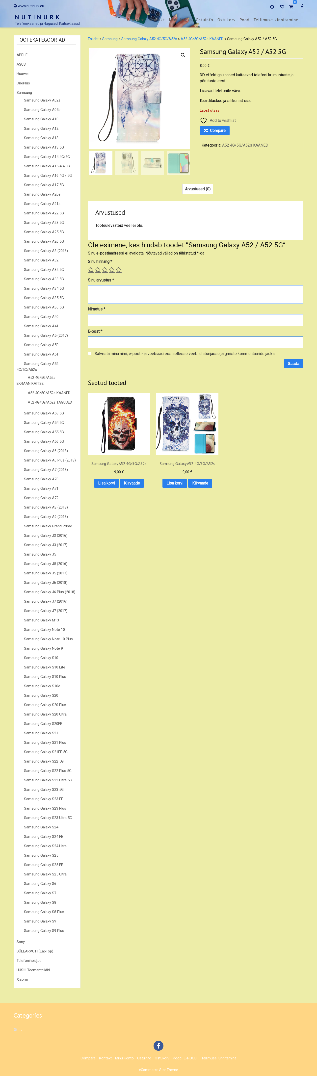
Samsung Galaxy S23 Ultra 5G (48, 818)
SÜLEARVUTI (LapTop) (35, 951)
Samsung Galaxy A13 (41, 138)
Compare (136, 20)
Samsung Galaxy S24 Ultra (45, 846)
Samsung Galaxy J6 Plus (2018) (49, 592)
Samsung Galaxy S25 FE (43, 865)
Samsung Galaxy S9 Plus (44, 930)
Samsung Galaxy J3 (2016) (45, 535)
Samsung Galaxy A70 (41, 479)
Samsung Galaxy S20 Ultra (45, 714)
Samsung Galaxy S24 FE (43, 836)
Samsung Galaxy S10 (41, 658)
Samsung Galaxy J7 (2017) (45, 611)
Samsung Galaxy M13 (41, 620)
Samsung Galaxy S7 (40, 893)
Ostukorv (226, 20)
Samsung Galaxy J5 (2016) (45, 564)
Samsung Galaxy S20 (41, 695)
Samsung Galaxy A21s (42, 204)
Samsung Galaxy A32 (41, 260)
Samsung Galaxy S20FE (43, 723)
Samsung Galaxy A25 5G (44, 232)
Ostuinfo (204, 20)
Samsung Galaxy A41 (41, 326)
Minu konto (180, 20)
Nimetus (96, 309)
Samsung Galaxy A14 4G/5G (47, 156)
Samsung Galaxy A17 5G (44, 185)
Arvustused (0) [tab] (198, 189)
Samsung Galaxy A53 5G (44, 413)
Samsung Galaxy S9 (40, 921)
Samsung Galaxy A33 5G (44, 279)
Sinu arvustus (101, 280)
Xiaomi (22, 979)
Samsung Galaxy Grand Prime (48, 526)
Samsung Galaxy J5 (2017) (45, 573)
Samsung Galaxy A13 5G (44, 147)
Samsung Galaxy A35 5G (44, 298)
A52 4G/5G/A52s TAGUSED (50, 402)
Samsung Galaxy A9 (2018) (46, 516)
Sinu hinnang (100, 261)
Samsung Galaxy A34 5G (44, 288)
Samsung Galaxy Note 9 (43, 648)
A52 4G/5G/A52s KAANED (49, 393)
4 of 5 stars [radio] (112, 270)
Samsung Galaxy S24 (41, 827)
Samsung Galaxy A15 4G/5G (47, 166)
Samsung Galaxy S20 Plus (45, 705)
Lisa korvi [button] (111, 473)
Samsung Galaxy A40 (41, 316)
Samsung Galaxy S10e (42, 686)
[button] (183, 55)
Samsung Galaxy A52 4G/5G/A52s (149, 39)
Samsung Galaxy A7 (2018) (46, 469)
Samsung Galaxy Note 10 (44, 629)
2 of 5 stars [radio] (98, 270)
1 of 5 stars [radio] (91, 270)
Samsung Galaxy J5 (40, 554)
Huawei (22, 74)
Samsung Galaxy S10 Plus (45, 676)
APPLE (22, 55)
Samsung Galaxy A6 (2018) (46, 451)
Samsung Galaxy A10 (41, 119)
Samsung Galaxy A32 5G (44, 269)
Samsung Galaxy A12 (41, 128)
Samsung (24, 92)
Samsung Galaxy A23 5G (44, 222)
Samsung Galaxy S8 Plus (44, 912)
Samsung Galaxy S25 (41, 855)
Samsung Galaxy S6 (40, 883)
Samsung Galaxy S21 (41, 733)
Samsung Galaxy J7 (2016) (45, 601)
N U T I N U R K (37, 17)
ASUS (21, 64)
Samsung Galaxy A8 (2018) (46, 507)
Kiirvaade (112, 486)
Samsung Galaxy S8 (40, 902)
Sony (21, 942)
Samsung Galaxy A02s (42, 100)
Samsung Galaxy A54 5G (44, 422)
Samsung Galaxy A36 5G (44, 307)
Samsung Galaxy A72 (41, 498)
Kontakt (157, 20)
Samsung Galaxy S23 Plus (45, 808)
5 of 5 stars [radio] (119, 270)
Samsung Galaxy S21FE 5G (46, 752)
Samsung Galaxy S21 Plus (45, 742)
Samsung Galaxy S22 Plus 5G (48, 771)
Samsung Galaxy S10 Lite (44, 667)
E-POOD (190, 1058)
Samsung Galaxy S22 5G (44, 761)
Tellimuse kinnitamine (275, 20)
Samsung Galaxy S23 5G (44, 789)
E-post (95, 331)
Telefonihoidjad (29, 960)
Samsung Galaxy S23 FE (43, 799)
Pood (244, 20)
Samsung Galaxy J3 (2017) (45, 545)
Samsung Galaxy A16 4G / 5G (48, 175)
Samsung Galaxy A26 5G (44, 241)
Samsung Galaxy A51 (41, 354)
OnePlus (23, 83)
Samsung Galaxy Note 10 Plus (48, 639)
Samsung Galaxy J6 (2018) (45, 582)
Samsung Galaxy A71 (41, 488)
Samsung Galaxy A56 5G (44, 441)
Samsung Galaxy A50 (41, 345)
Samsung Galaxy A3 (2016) (46, 251)
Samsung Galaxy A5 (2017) (46, 335)
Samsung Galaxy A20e (42, 194)
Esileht (93, 39)
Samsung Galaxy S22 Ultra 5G (48, 780)
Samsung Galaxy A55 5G (44, 432)
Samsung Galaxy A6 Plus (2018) (50, 460)
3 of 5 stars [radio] (105, 270)
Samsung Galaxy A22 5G (44, 213)
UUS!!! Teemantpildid (33, 970)
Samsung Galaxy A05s (42, 109)
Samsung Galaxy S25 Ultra (45, 874)
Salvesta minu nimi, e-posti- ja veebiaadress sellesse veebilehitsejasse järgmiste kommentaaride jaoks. (185, 353)
